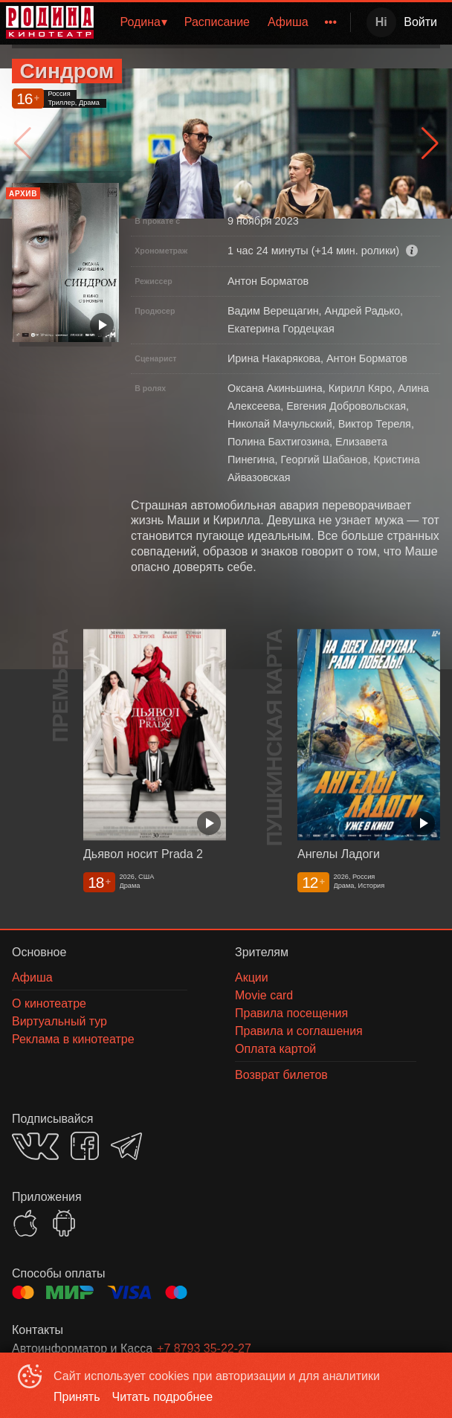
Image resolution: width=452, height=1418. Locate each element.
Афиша (288, 22)
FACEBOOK (85, 1146)
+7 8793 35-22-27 (204, 1348)
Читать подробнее (162, 1396)
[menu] (225, 22)
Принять (77, 1396)
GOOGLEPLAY (64, 1223)
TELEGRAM (126, 1146)
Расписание (217, 22)
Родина (140, 22)
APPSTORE (25, 1223)
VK (35, 1146)
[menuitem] (143, 22)
